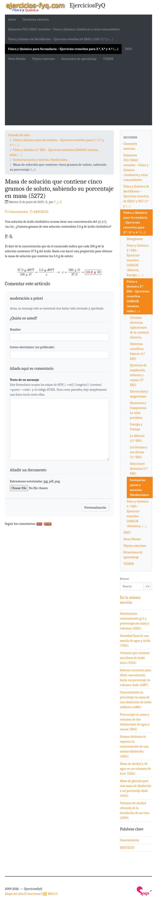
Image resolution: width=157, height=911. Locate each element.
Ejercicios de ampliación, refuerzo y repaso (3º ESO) (138, 375)
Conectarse (33, 894)
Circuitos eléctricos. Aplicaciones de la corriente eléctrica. (139, 327)
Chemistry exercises (35, 19)
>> (147, 586)
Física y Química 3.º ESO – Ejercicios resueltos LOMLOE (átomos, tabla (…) (138, 296)
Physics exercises (43, 59)
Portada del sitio (19, 135)
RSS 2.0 (50, 894)
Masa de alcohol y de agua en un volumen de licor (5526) (135, 768)
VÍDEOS (108, 59)
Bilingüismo (135, 239)
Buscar (124, 579)
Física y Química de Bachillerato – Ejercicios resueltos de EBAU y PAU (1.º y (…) (60, 39)
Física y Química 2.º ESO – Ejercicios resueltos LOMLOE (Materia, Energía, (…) (138, 260)
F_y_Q (58, 202)
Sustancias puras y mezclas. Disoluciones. (40, 160)
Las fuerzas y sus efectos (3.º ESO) (138, 452)
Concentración (16, 212)
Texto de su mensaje (24, 380)
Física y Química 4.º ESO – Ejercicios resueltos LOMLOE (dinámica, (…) (138, 514)
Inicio (12, 19)
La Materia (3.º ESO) (137, 438)
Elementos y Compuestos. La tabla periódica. (138, 410)
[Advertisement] (78, 94)
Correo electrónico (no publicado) (32, 347)
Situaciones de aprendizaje (79, 59)
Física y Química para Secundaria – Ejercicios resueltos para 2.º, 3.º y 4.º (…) (63, 49)
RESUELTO (39, 212)
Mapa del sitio (14, 894)
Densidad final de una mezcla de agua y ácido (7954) (135, 640)
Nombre (15, 329)
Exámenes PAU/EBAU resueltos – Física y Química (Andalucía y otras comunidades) (64, 29)
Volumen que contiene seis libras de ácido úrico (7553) (135, 658)
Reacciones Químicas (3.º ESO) (139, 468)
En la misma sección (130, 600)
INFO (128, 49)
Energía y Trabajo (136, 426)
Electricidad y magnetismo (139, 394)
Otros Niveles (17, 59)
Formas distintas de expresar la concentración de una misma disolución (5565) (134, 746)
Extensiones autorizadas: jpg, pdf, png (35, 481)
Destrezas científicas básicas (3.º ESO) (137, 351)
